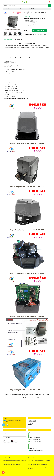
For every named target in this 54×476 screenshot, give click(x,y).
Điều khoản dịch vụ (31, 424)
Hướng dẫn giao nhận (32, 423)
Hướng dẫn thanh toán (32, 421)
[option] (5, 33)
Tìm (49, 5)
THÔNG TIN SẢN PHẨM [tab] (8, 39)
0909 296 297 (28, 34)
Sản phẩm (5, 434)
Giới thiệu (5, 433)
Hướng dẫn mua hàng (32, 420)
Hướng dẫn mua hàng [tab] (18, 39)
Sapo (31, 473)
